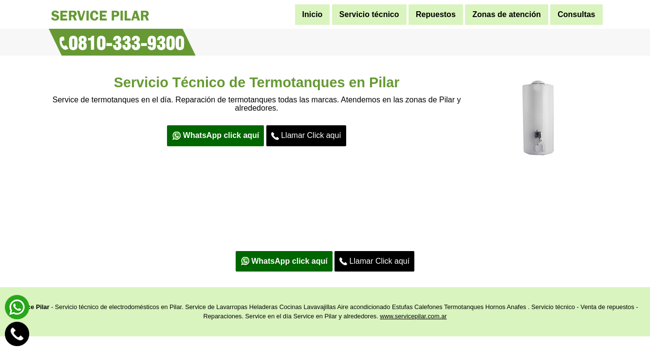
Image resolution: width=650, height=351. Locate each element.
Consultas (576, 14)
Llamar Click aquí (306, 135)
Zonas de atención (506, 14)
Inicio (312, 14)
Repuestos (436, 14)
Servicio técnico (369, 14)
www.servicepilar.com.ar (413, 316)
